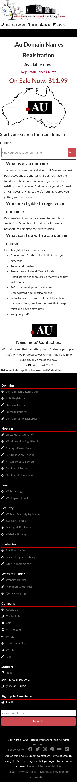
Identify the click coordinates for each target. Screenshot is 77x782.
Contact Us (13, 616)
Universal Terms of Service (44, 766)
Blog (8, 656)
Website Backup (16, 534)
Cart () (59, 24)
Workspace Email (17, 498)
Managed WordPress (19, 448)
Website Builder (16, 579)
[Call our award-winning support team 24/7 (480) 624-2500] (32, 24)
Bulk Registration (17, 398)
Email (7, 702)
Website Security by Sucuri (23, 514)
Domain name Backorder (21, 418)
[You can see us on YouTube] (58, 750)
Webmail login (15, 491)
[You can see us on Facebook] (28, 750)
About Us (12, 609)
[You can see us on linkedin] (65, 750)
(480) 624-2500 (42, 365)
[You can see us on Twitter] (36, 750)
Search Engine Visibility (20, 557)
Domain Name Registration (23, 391)
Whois (10, 636)
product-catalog (16, 643)
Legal (12, 771)
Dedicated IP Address (19, 475)
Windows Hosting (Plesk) (22, 441)
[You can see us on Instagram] (43, 750)
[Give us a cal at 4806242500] (13, 24)
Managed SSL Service (19, 527)
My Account (13, 629)
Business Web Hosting (20, 454)
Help (9, 672)
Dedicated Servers (17, 468)
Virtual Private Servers (20, 461)
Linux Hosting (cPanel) (20, 434)
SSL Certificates (16, 520)
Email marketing (16, 550)
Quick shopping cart (19, 563)
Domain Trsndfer (16, 411)
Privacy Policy (27, 771)
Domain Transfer (16, 405)
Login (45, 24)
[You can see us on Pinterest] (50, 750)
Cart (8, 622)
